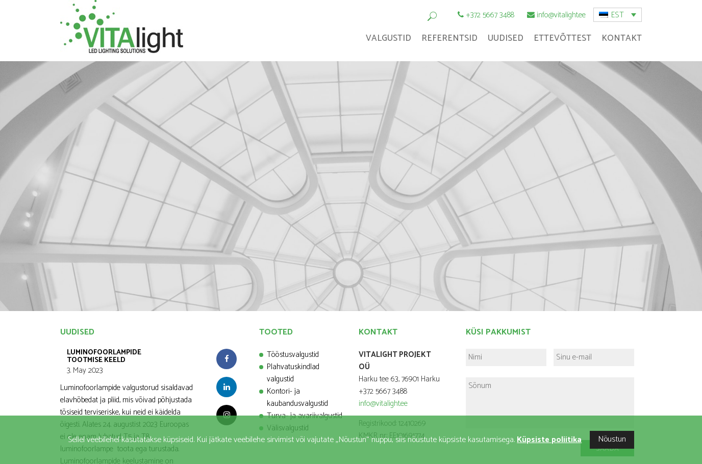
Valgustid (388, 38)
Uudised (505, 38)
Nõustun (612, 439)
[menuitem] (617, 15)
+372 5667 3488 (490, 15)
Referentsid (449, 38)
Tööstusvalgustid (293, 354)
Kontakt (621, 38)
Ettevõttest (562, 38)
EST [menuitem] (617, 15)
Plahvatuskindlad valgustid (293, 372)
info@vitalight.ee (561, 15)
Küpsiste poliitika (549, 440)
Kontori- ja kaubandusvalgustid (297, 397)
